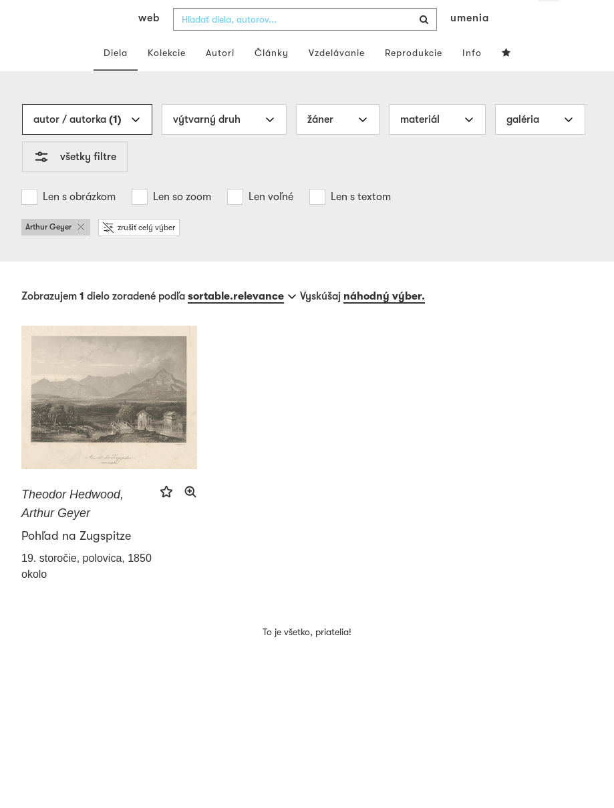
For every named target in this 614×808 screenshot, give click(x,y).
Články (272, 78)
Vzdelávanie (337, 78)
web (149, 44)
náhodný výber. (384, 322)
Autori (220, 78)
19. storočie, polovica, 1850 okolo (86, 592)
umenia (469, 44)
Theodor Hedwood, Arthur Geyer (72, 530)
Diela (116, 78)
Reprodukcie (413, 78)
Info (472, 78)
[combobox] (305, 45)
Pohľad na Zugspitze (76, 561)
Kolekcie (167, 78)
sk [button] (549, 20)
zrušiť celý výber (139, 253)
